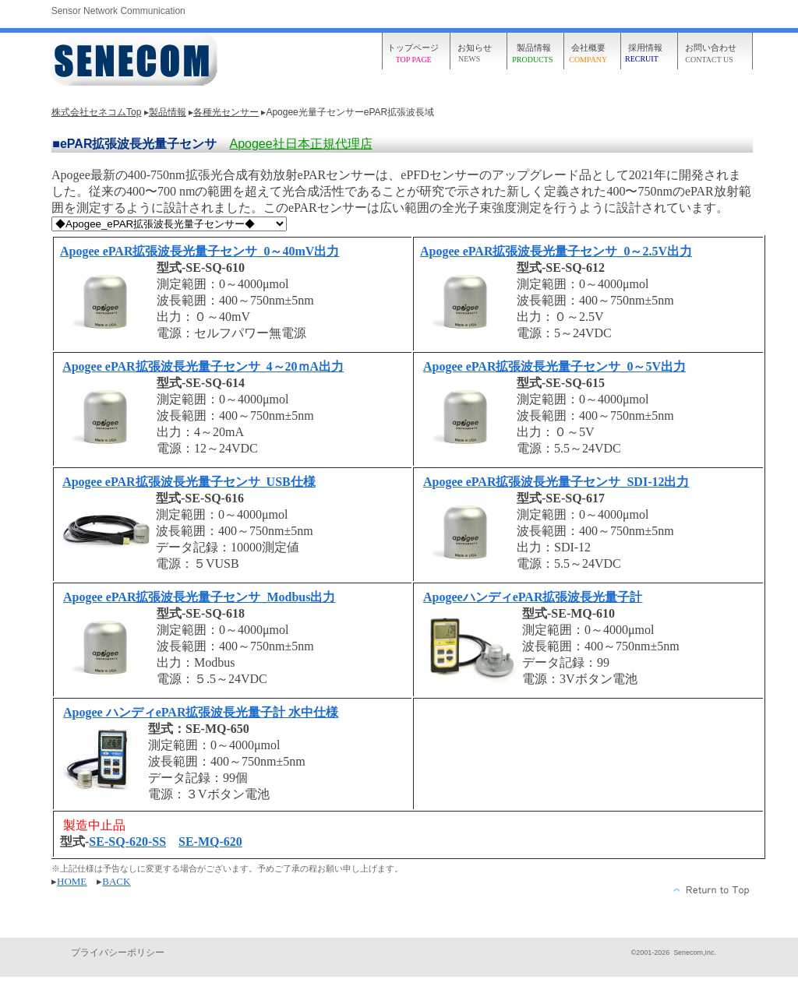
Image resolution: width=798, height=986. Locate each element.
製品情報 (167, 112)
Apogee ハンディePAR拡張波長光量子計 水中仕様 (200, 712)
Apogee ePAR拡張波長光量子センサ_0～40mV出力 (199, 251)
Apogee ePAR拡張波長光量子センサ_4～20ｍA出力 (203, 366)
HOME (72, 881)
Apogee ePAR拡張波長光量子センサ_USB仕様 (189, 481)
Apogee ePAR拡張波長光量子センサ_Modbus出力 (199, 597)
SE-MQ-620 (210, 841)
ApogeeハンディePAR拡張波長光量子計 (532, 597)
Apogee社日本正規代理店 (300, 143)
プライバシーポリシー (117, 952)
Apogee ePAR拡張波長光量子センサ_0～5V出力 (554, 366)
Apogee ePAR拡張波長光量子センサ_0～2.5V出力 (556, 251)
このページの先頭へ (712, 890)
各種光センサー (226, 112)
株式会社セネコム (136, 60)
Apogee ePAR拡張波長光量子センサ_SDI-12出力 (556, 481)
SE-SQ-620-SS (127, 841)
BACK (116, 881)
